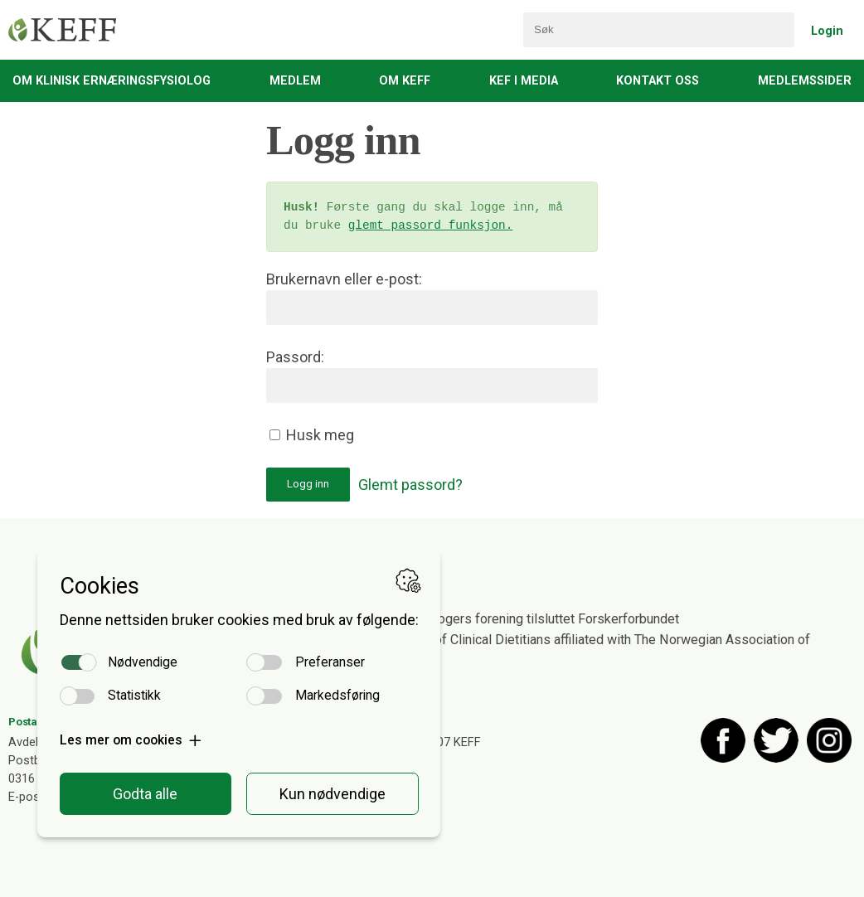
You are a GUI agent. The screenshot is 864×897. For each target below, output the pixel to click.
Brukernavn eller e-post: (344, 279)
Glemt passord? (410, 484)
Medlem (295, 81)
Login (827, 31)
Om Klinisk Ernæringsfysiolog (111, 81)
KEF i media (523, 81)
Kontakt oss (657, 81)
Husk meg (311, 435)
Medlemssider (805, 81)
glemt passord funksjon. (430, 226)
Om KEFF (404, 81)
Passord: (295, 357)
